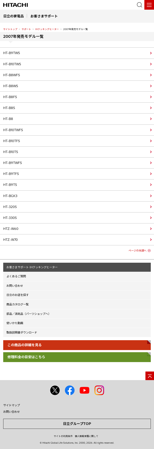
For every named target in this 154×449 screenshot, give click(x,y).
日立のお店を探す (17, 295)
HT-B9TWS (11, 53)
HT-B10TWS (12, 64)
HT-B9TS (10, 185)
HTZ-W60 (10, 229)
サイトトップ (10, 29)
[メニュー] (149, 5)
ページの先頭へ (138, 250)
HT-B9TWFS (12, 163)
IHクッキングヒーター (47, 29)
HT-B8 (8, 119)
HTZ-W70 (10, 240)
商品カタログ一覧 (17, 304)
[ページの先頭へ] (149, 376)
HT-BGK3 (10, 196)
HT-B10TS (10, 152)
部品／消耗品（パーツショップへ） (28, 314)
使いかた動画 (14, 323)
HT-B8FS (10, 97)
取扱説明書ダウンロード (21, 332)
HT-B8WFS (11, 75)
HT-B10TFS (11, 141)
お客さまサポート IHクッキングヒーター (32, 267)
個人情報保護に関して (86, 436)
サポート (26, 29)
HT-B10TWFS (13, 130)
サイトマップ (11, 405)
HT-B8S (9, 108)
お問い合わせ (14, 285)
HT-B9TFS (11, 174)
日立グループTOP (77, 424)
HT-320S (10, 207)
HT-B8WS (10, 86)
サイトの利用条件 (63, 436)
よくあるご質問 (16, 276)
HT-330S (10, 218)
